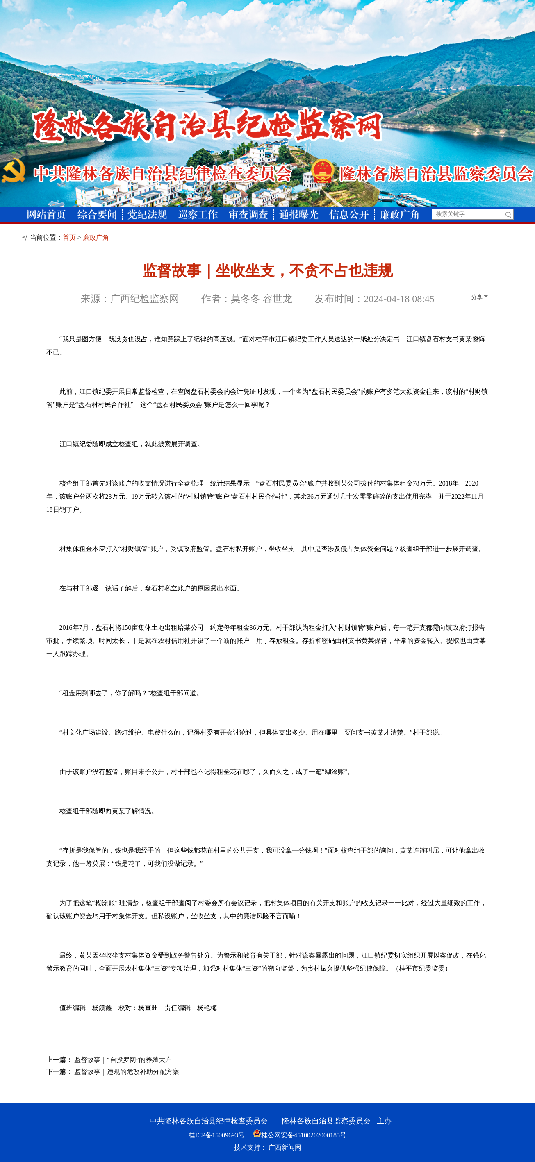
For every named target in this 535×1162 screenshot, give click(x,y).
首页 (69, 237)
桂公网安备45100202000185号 (299, 1135)
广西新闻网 (285, 1147)
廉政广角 (96, 237)
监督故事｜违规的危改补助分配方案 (126, 1071)
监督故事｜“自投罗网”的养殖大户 (123, 1059)
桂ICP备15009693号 (217, 1135)
